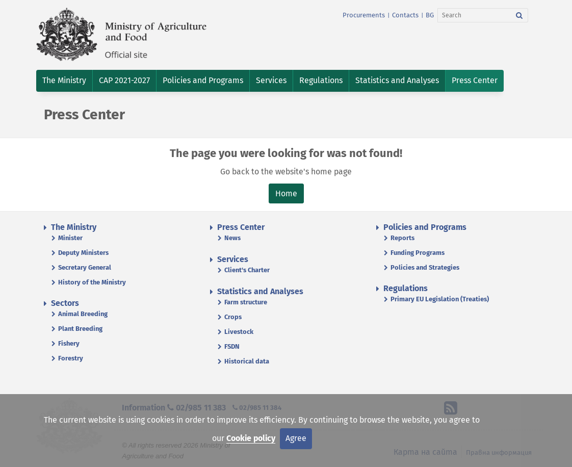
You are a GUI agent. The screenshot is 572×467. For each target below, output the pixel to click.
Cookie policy (250, 438)
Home (286, 193)
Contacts (405, 15)
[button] (64, 81)
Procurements (364, 15)
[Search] (474, 15)
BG (430, 15)
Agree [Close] (295, 438)
